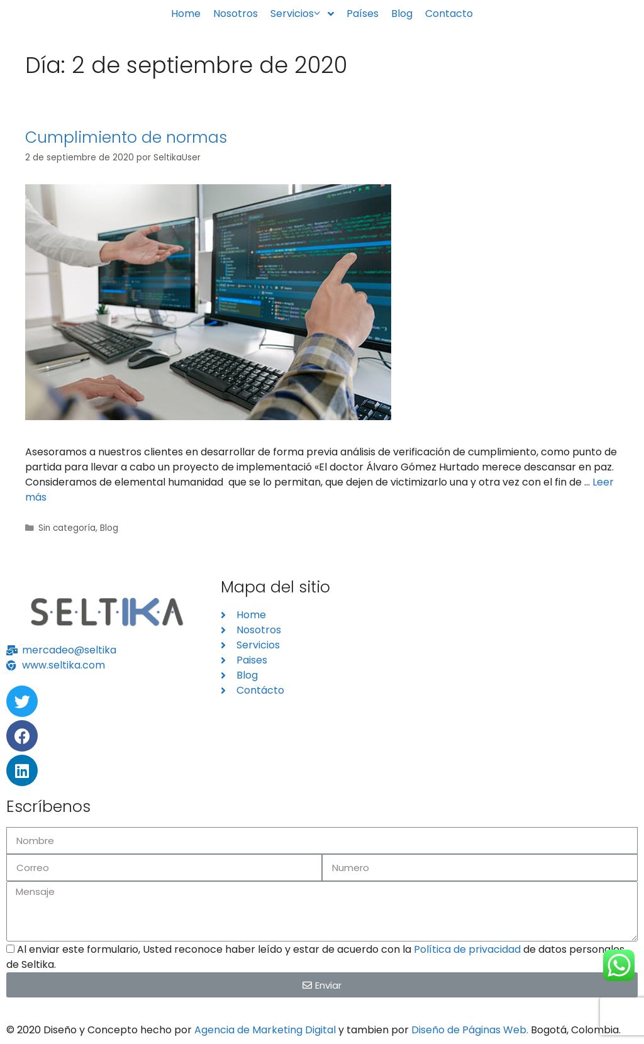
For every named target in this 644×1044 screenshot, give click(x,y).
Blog (109, 528)
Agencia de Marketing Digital (265, 1030)
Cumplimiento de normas (126, 137)
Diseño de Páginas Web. (469, 1030)
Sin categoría (67, 528)
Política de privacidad (467, 949)
